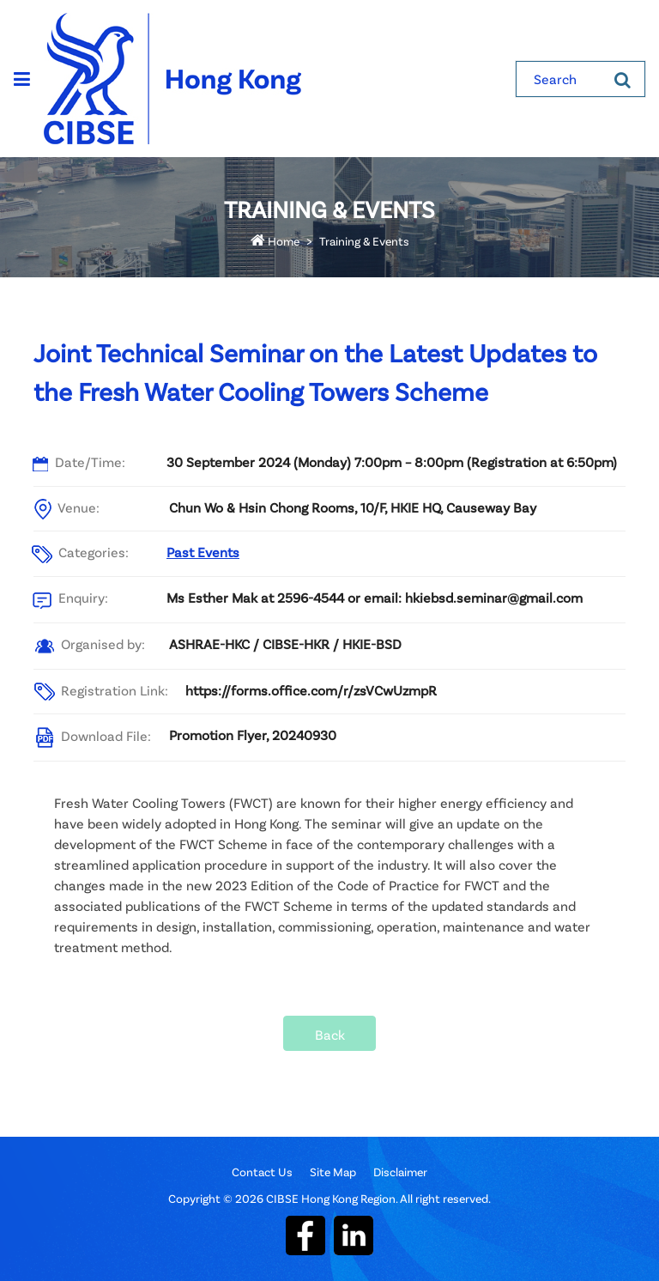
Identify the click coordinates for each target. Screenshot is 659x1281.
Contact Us (262, 1171)
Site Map (333, 1171)
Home (275, 241)
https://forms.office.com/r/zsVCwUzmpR (311, 690)
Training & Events (364, 241)
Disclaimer (400, 1171)
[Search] (622, 79)
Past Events (202, 551)
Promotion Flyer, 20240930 (252, 734)
